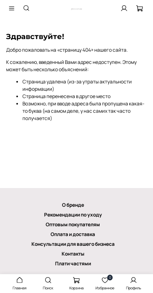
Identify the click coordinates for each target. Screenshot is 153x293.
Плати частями (73, 263)
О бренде (73, 204)
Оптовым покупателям (73, 224)
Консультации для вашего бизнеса (73, 244)
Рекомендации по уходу (73, 214)
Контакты (73, 253)
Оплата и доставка (73, 234)
